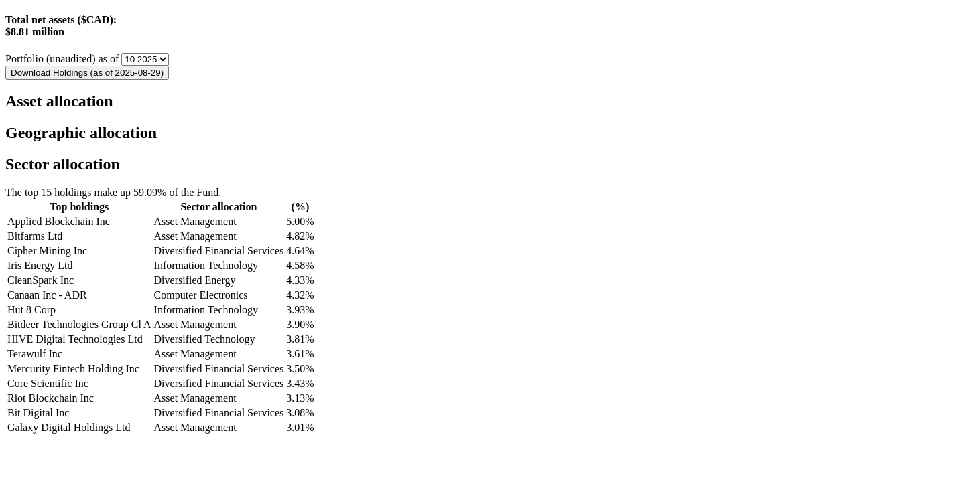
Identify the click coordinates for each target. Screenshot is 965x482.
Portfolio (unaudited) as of (63, 58)
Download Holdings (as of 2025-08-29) (87, 73)
